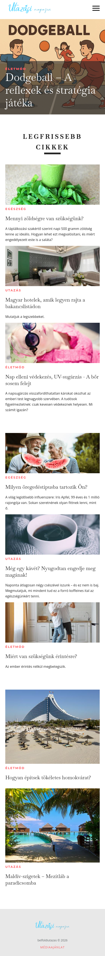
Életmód (15, 69)
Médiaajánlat (52, 947)
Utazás (13, 290)
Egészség (15, 209)
